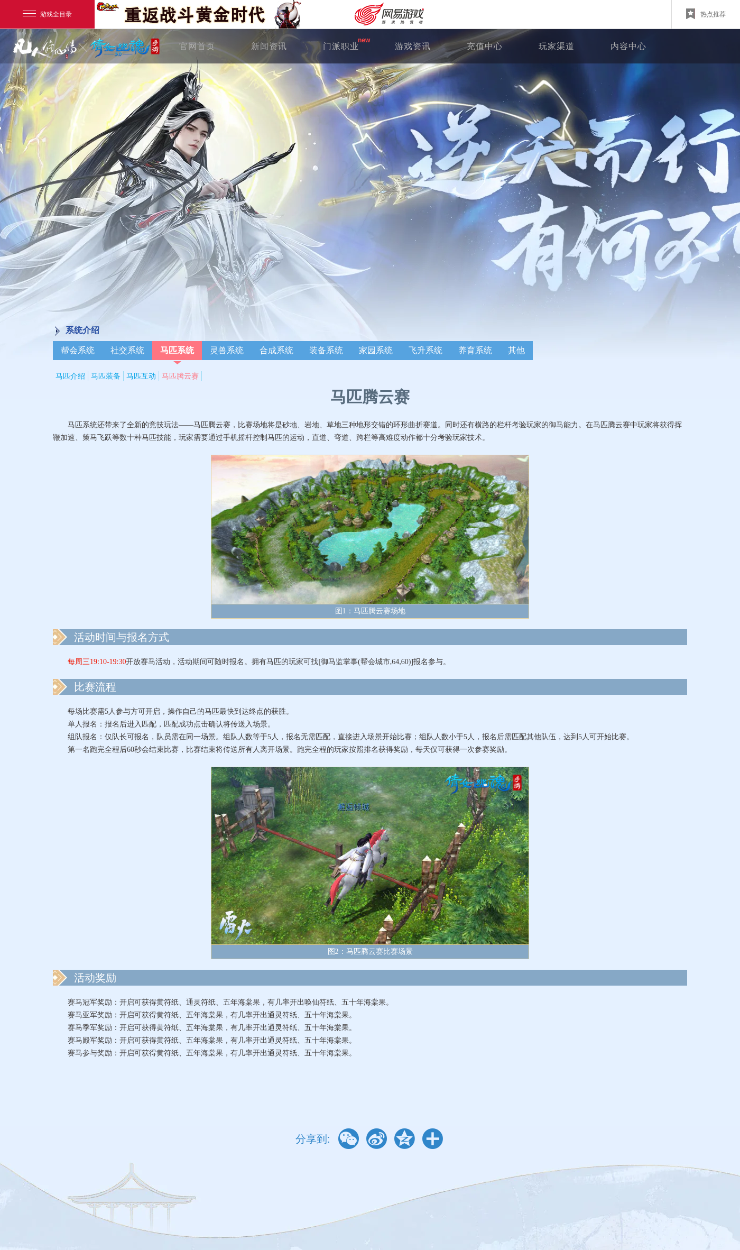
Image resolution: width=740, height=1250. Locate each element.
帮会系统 (78, 350)
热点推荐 (706, 13)
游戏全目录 (47, 14)
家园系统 (376, 350)
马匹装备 (106, 376)
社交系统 (127, 350)
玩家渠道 (557, 46)
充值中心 (485, 46)
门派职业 (341, 46)
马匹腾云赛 (180, 376)
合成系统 (276, 350)
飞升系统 (425, 350)
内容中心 (628, 46)
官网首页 (197, 46)
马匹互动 (141, 376)
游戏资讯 (413, 46)
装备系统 (326, 350)
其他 (516, 350)
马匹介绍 (70, 376)
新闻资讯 (269, 46)
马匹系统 (177, 350)
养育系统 (475, 350)
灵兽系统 (227, 350)
